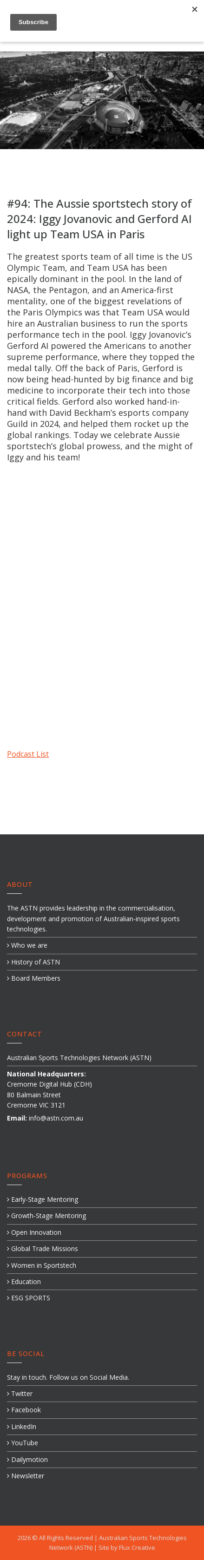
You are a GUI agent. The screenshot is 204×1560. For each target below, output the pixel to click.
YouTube (22, 1442)
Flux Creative (137, 1547)
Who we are (27, 945)
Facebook (24, 1409)
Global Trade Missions (42, 1248)
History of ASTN (33, 961)
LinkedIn (21, 1426)
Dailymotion (27, 1459)
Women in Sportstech (41, 1265)
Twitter (20, 1393)
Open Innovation (34, 1232)
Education (24, 1281)
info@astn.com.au (56, 1118)
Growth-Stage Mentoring (46, 1215)
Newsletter (25, 1475)
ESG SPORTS (28, 1297)
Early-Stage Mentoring (42, 1199)
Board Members (33, 978)
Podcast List (28, 754)
